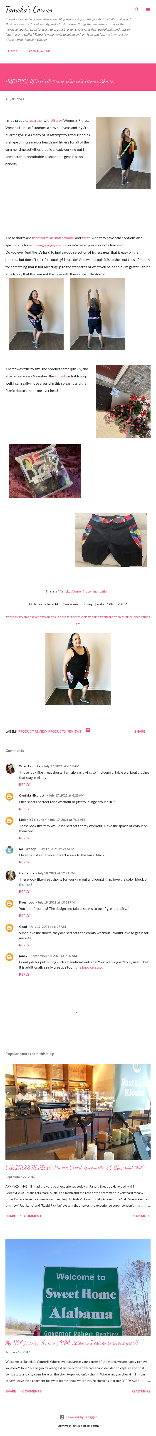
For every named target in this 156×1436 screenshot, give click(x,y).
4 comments (31, 1391)
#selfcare (106, 617)
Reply (24, 784)
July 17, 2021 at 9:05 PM (56, 849)
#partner (36, 120)
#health (119, 617)
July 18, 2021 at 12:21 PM (56, 873)
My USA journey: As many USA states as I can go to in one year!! (71, 1342)
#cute (86, 238)
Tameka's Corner (29, 9)
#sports (93, 617)
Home (10, 51)
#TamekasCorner (70, 591)
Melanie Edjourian (32, 819)
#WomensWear (29, 617)
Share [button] (140, 731)
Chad (23, 926)
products (57, 731)
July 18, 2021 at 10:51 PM (56, 902)
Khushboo (26, 902)
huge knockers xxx (88, 967)
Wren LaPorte (29, 766)
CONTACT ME (37, 51)
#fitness (12, 617)
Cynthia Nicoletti (32, 795)
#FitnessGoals (77, 617)
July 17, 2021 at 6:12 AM (61, 766)
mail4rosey (27, 849)
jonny (23, 956)
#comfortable (43, 238)
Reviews (74, 731)
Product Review (32, 731)
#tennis (61, 245)
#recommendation (96, 591)
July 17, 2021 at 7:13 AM (67, 819)
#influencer (133, 617)
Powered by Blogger (78, 1417)
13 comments (31, 1216)
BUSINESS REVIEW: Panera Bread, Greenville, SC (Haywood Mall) (74, 1167)
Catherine (26, 873)
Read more (141, 1216)
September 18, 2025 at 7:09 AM (54, 956)
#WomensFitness (53, 617)
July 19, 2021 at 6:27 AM (48, 926)
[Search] (137, 8)
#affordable (64, 238)
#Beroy (57, 120)
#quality (60, 376)
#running (36, 245)
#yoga (49, 245)
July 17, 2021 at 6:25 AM (66, 795)
